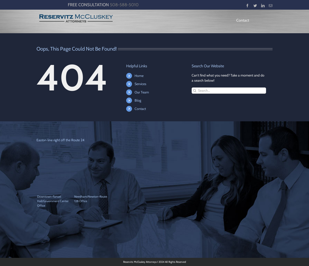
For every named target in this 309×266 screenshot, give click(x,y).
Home (139, 76)
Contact (140, 109)
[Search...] (229, 90)
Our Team (142, 92)
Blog (138, 100)
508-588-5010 (124, 4)
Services (140, 84)
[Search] (195, 90)
